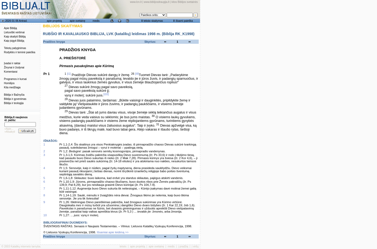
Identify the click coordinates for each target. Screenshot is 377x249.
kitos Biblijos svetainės (184, 2)
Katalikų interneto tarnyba (25, 246)
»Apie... (8, 128)
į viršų (195, 246)
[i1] (69, 73)
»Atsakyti (9, 131)
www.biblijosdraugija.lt (156, 2)
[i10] (106, 94)
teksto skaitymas (153, 20)
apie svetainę (77, 20)
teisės (123, 246)
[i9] (137, 73)
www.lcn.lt (136, 2)
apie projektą (54, 20)
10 (45, 215)
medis (96, 20)
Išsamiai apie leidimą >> (113, 232)
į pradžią (183, 246)
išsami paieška (184, 20)
